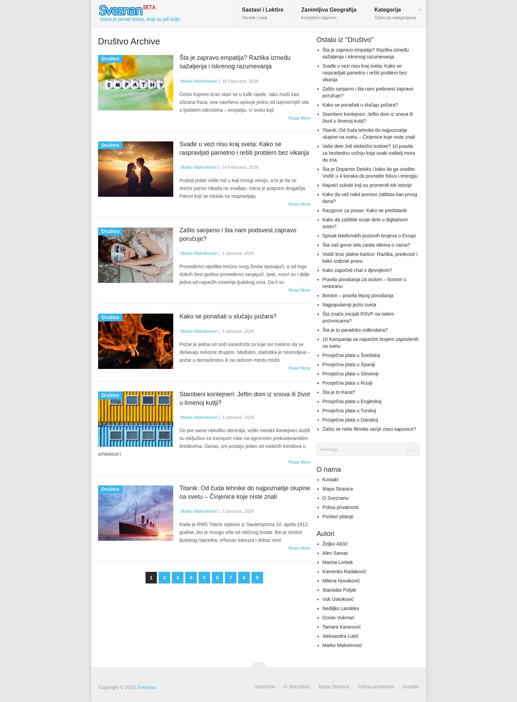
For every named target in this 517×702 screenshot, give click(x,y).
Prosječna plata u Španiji (349, 364)
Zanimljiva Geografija (329, 13)
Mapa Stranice (338, 489)
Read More (299, 118)
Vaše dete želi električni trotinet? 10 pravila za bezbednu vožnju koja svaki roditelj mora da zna (369, 153)
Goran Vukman (339, 617)
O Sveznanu (336, 498)
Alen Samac (335, 553)
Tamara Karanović (342, 627)
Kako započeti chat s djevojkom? (357, 270)
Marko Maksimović (198, 81)
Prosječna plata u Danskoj (350, 420)
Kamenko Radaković (344, 571)
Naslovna (265, 686)
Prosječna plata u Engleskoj (352, 401)
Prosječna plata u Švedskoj (351, 355)
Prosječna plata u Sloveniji (351, 373)
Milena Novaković (341, 580)
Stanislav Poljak (339, 590)
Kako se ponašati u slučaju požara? (227, 316)
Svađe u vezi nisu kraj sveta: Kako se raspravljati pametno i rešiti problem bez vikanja (365, 72)
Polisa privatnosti (341, 507)
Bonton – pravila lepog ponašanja (358, 295)
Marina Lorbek (338, 562)
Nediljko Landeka (341, 608)
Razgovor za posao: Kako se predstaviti (365, 210)
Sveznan (146, 687)
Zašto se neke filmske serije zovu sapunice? (369, 429)
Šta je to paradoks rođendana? (355, 330)
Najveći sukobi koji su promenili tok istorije (367, 185)
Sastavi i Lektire (263, 13)
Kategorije (395, 13)
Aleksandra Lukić (341, 636)
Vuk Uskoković (338, 599)
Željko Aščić (335, 544)
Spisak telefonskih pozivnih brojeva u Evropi (369, 235)
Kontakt (331, 479)
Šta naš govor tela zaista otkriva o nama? (366, 245)
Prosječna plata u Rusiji (347, 383)
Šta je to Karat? (339, 392)
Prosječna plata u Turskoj (349, 410)
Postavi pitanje (338, 516)
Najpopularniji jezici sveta (349, 304)
